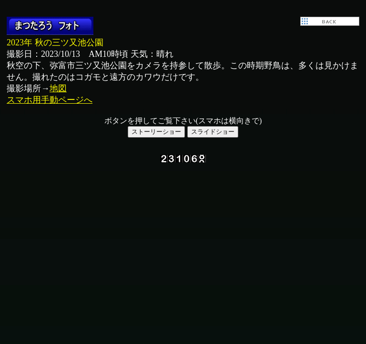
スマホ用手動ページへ (49, 100)
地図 (58, 88)
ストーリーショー (156, 131)
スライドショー (212, 131)
